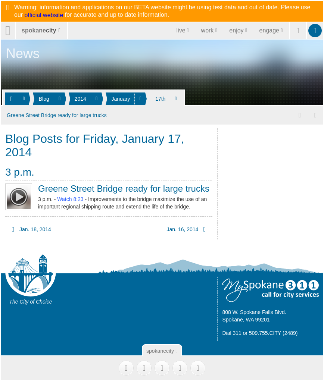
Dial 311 (231, 332)
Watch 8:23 (70, 198)
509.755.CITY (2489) (273, 332)
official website (44, 15)
